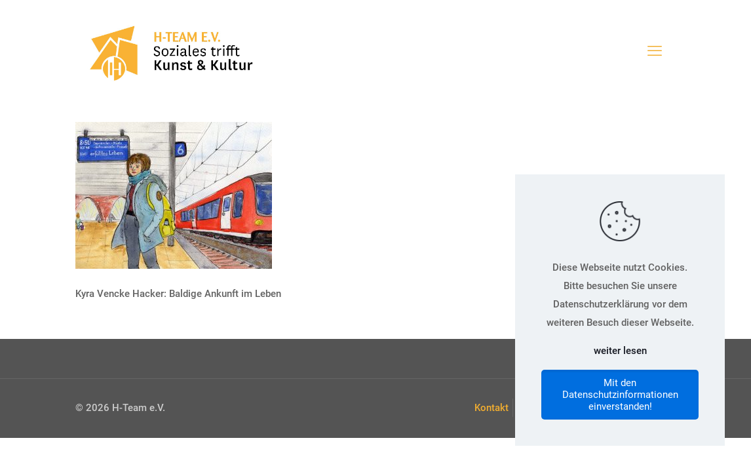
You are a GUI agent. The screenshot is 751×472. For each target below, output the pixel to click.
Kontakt (491, 408)
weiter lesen (620, 351)
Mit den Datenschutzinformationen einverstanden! (620, 394)
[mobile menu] (655, 51)
